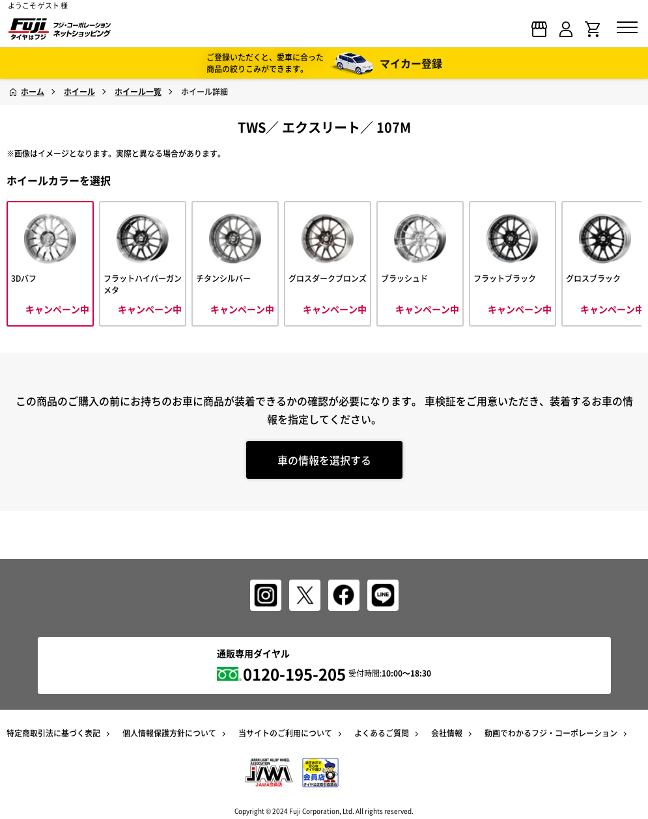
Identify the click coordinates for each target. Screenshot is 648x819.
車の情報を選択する (324, 460)
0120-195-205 (294, 674)
